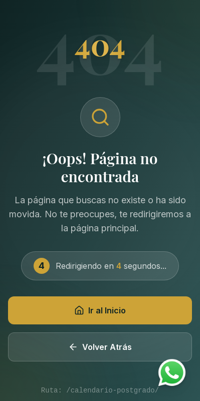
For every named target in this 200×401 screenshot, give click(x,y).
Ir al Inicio (100, 310)
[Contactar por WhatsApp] (172, 373)
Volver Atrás (100, 347)
